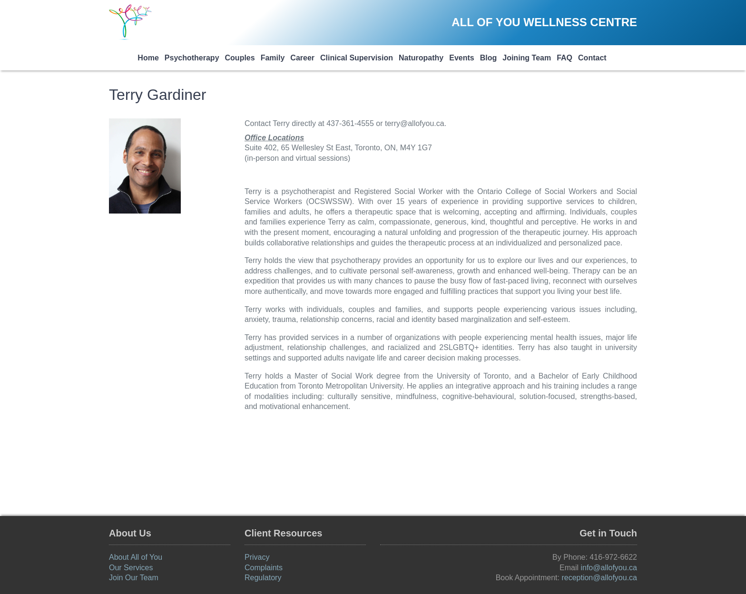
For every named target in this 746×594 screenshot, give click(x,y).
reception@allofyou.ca (599, 578)
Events (461, 58)
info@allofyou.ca (608, 568)
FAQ (564, 58)
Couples (240, 58)
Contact (592, 58)
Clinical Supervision (356, 58)
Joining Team (526, 58)
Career (302, 58)
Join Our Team (133, 578)
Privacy (257, 557)
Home (147, 58)
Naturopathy (421, 58)
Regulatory (263, 578)
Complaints (264, 568)
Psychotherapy (192, 58)
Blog (488, 58)
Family (273, 58)
